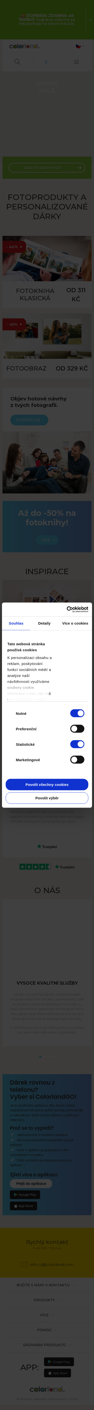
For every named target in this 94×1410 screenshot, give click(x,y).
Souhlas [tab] (16, 623)
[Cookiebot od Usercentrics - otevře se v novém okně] (67, 609)
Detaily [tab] (44, 623)
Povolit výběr (47, 798)
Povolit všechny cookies (47, 784)
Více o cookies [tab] (75, 623)
